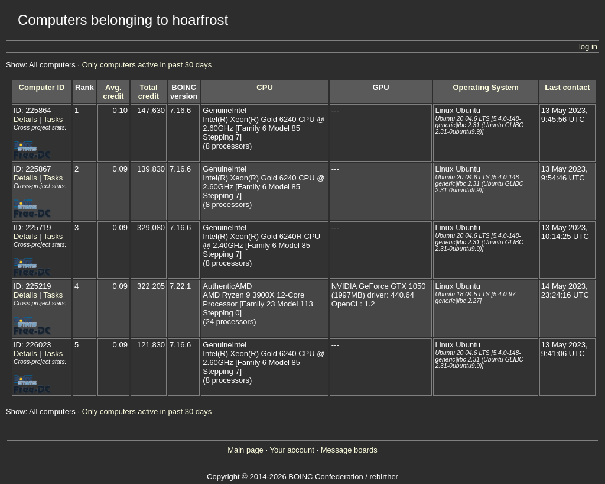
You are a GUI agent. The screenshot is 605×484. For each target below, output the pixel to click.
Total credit (148, 92)
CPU (264, 87)
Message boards (349, 450)
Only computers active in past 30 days (147, 64)
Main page (245, 450)
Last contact (567, 87)
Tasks (53, 119)
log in (588, 46)
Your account (291, 450)
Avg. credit (113, 92)
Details (25, 119)
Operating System (486, 87)
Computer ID (42, 87)
